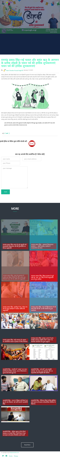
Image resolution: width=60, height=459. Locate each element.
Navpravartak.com (14, 452)
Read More (27, 445)
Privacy (16, 456)
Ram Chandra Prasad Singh (13, 70)
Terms (10, 456)
